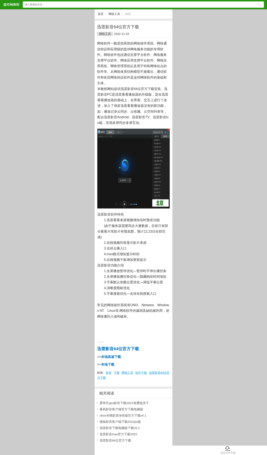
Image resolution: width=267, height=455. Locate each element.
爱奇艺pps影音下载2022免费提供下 (124, 403)
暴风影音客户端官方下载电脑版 (121, 409)
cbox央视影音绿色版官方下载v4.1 (123, 415)
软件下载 (141, 372)
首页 (101, 14)
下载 (116, 372)
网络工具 (114, 14)
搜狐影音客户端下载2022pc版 (120, 421)
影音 (109, 372)
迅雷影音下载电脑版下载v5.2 (120, 428)
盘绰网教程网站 (11, 4)
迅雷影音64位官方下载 (115, 440)
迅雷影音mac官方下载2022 (118, 434)
